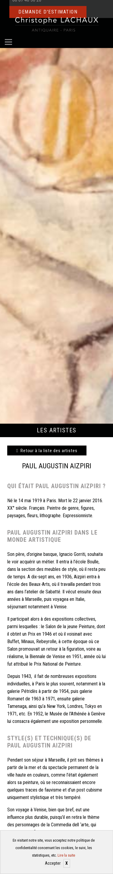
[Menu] (8, 41)
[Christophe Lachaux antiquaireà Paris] (56, 24)
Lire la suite (66, 855)
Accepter (53, 863)
